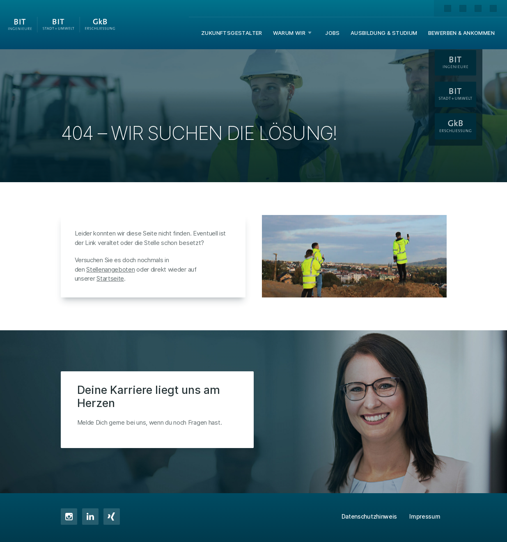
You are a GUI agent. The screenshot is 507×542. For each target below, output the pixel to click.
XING (111, 516)
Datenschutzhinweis (369, 516)
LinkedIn (90, 516)
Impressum (424, 516)
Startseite (110, 278)
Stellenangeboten (110, 269)
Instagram (69, 516)
